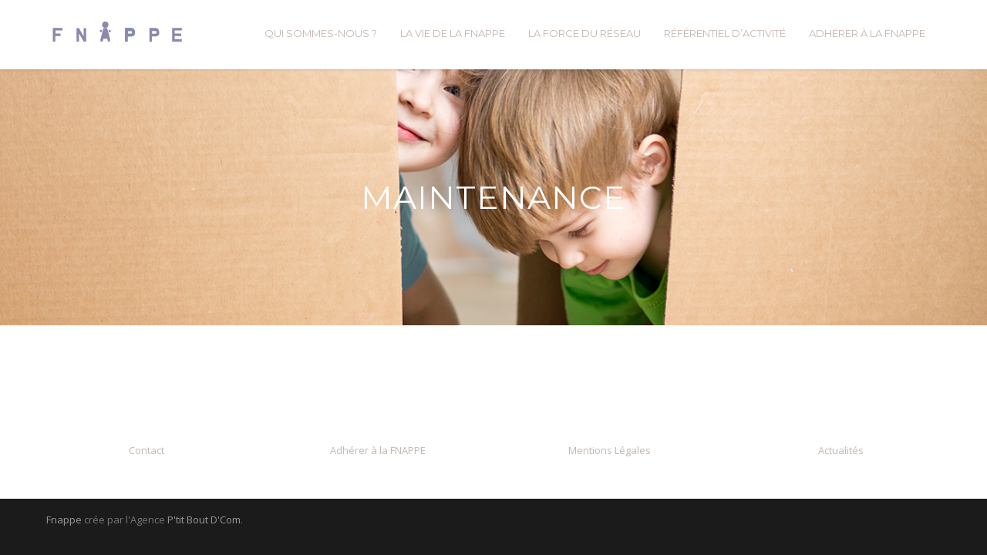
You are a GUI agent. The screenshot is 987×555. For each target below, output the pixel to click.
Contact (146, 450)
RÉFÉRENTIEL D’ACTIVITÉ (725, 33)
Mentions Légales (609, 450)
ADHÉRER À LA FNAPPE (867, 33)
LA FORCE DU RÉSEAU (584, 33)
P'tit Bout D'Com (204, 519)
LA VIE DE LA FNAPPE (452, 33)
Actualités (841, 450)
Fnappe (64, 519)
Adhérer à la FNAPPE (378, 450)
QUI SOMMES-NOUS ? (320, 33)
